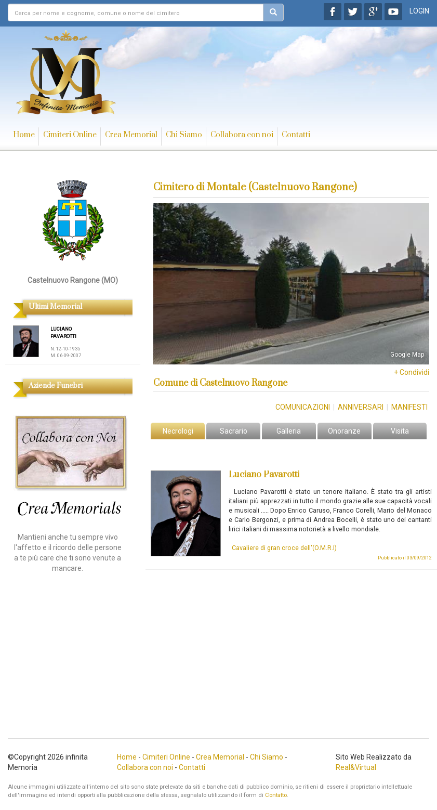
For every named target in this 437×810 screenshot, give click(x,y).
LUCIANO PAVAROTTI (63, 332)
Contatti (296, 135)
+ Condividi (411, 372)
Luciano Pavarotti (264, 474)
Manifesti (409, 407)
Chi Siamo (184, 135)
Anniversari (360, 407)
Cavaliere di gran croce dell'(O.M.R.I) (284, 548)
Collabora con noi (241, 135)
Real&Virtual (356, 767)
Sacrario (233, 431)
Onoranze (344, 431)
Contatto (276, 795)
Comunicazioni (302, 407)
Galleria (288, 431)
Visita (400, 431)
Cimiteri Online (70, 135)
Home (24, 135)
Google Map (407, 354)
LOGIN (419, 11)
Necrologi (178, 431)
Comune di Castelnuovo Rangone (220, 383)
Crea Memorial (131, 135)
